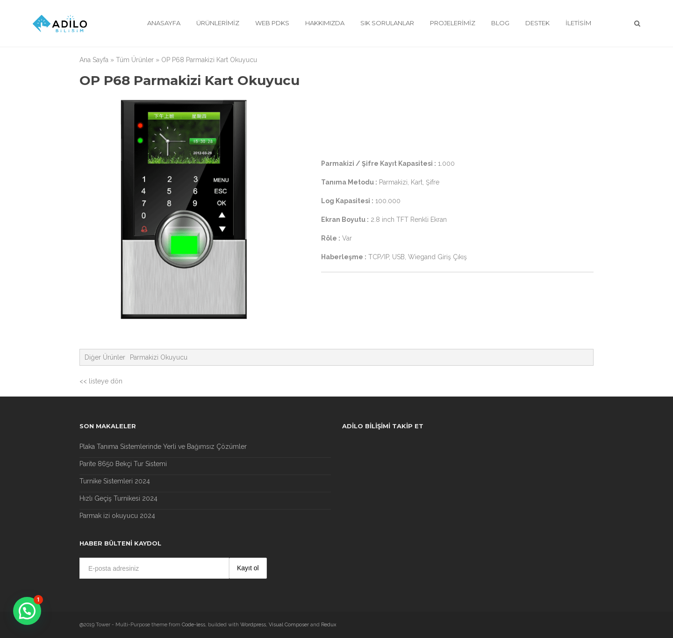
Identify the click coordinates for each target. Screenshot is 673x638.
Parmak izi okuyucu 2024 (117, 515)
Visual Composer (289, 625)
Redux (328, 625)
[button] (27, 611)
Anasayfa (163, 23)
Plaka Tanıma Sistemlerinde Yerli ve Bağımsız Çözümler (163, 446)
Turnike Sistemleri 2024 (114, 481)
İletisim (578, 23)
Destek (537, 23)
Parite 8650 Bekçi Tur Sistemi (123, 464)
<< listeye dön (100, 381)
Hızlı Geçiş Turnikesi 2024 (118, 498)
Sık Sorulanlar (387, 23)
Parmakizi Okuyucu (158, 357)
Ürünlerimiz (217, 23)
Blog (500, 23)
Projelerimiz (452, 23)
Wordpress (253, 625)
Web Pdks (272, 23)
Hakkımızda (324, 23)
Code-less (193, 625)
